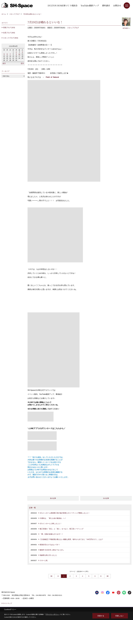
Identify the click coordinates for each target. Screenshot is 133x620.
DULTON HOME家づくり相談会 (62, 5)
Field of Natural (52, 77)
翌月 (22, 63)
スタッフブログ (73, 28)
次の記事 (106, 498)
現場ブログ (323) (9, 27)
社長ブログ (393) (9, 33)
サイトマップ (7, 603)
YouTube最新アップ (90, 5)
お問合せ (117, 5)
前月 (4, 63)
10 (19, 54)
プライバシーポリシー (52, 614)
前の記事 (53, 498)
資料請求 (106, 5)
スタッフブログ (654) (10, 38)
